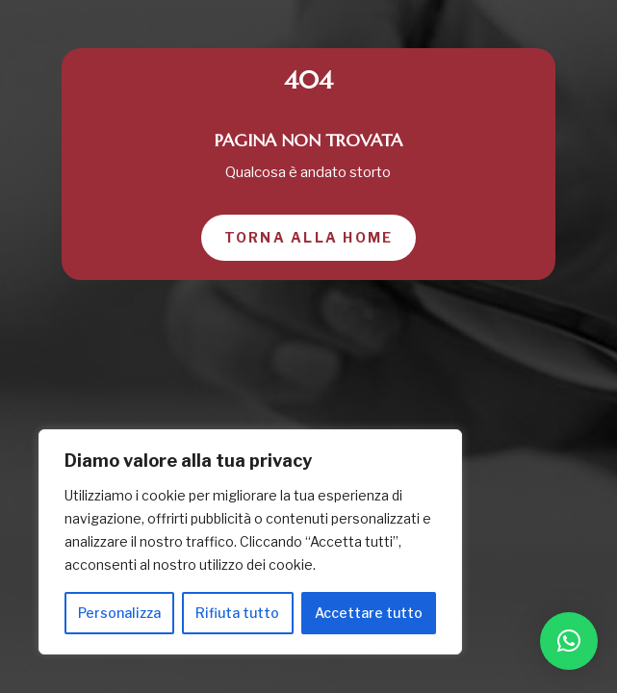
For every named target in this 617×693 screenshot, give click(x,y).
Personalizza (119, 612)
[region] (250, 541)
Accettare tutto (369, 612)
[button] (569, 641)
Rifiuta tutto (237, 612)
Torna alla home (309, 237)
